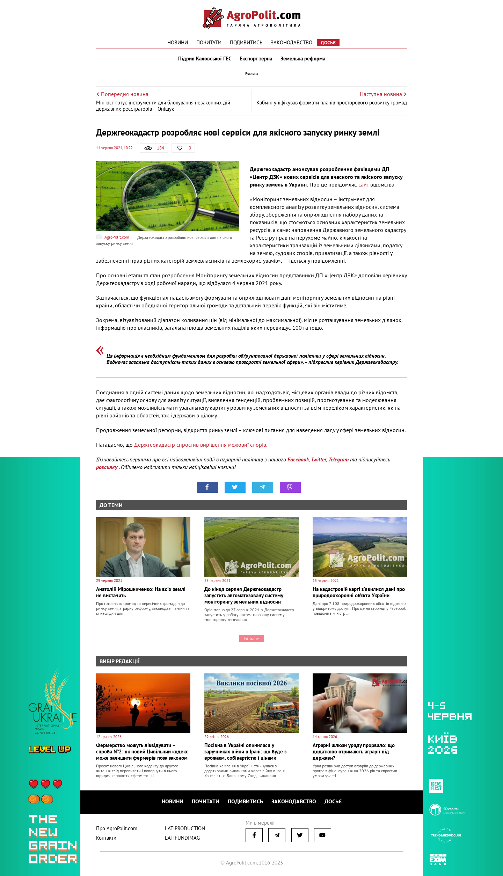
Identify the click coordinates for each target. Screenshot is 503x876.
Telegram (338, 459)
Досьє (328, 42)
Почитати (208, 42)
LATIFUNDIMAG (182, 837)
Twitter (318, 459)
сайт (363, 184)
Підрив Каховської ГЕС (204, 59)
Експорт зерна (256, 59)
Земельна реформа (302, 59)
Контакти (106, 837)
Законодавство (291, 42)
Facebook (298, 459)
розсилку (107, 466)
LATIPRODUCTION (185, 828)
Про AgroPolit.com (116, 828)
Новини (177, 42)
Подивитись (246, 42)
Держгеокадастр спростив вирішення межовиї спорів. (200, 444)
